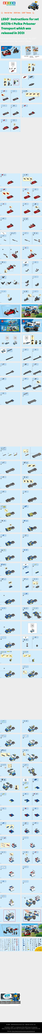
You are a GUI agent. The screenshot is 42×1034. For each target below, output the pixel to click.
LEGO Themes (26, 13)
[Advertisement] (19, 152)
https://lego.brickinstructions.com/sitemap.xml (23, 1031)
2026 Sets (17, 13)
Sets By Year (8, 13)
